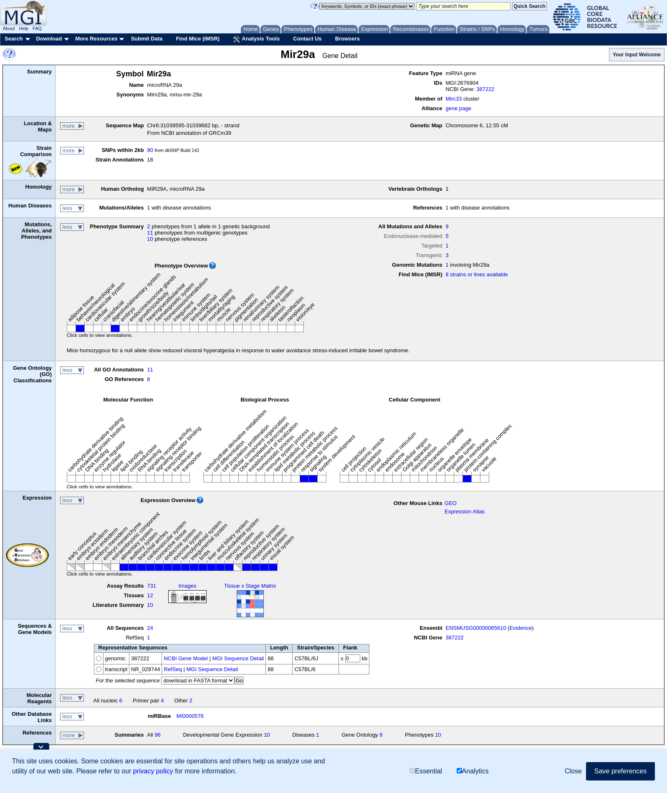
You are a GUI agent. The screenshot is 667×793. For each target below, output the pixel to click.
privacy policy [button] (153, 771)
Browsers (347, 38)
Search (14, 38)
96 (157, 735)
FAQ (37, 28)
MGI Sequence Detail (238, 658)
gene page (458, 108)
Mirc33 (453, 99)
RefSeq (173, 669)
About (9, 28)
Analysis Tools (256, 39)
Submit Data (147, 38)
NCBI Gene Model (186, 658)
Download (49, 38)
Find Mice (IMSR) (198, 38)
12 (150, 595)
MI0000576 (190, 716)
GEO (451, 503)
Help (23, 28)
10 (150, 239)
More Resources (96, 38)
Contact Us (307, 38)
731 (151, 586)
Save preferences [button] (620, 771)
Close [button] (573, 771)
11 (150, 233)
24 (150, 628)
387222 (485, 89)
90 (150, 150)
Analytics (473, 771)
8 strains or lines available (476, 274)
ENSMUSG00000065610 (475, 628)
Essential (425, 771)
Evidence (521, 628)
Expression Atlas (465, 511)
